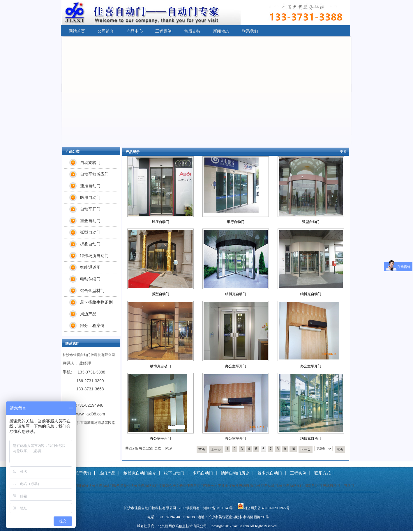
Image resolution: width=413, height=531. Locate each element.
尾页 (339, 449)
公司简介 (106, 31)
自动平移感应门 (94, 174)
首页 (201, 449)
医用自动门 (90, 197)
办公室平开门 (235, 366)
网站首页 (77, 31)
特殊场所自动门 (94, 255)
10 (293, 449)
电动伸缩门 (90, 279)
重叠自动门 (90, 220)
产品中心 (134, 31)
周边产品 (88, 313)
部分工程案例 (92, 325)
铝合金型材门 (92, 290)
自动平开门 (90, 209)
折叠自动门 (90, 244)
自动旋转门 (90, 162)
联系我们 (250, 31)
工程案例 (163, 31)
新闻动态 (221, 31)
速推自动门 (90, 185)
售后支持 (192, 31)
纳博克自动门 (235, 294)
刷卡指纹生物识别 (96, 302)
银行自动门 (235, 222)
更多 (343, 152)
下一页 (305, 449)
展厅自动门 (160, 222)
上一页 (216, 449)
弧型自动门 (311, 222)
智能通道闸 (90, 267)
